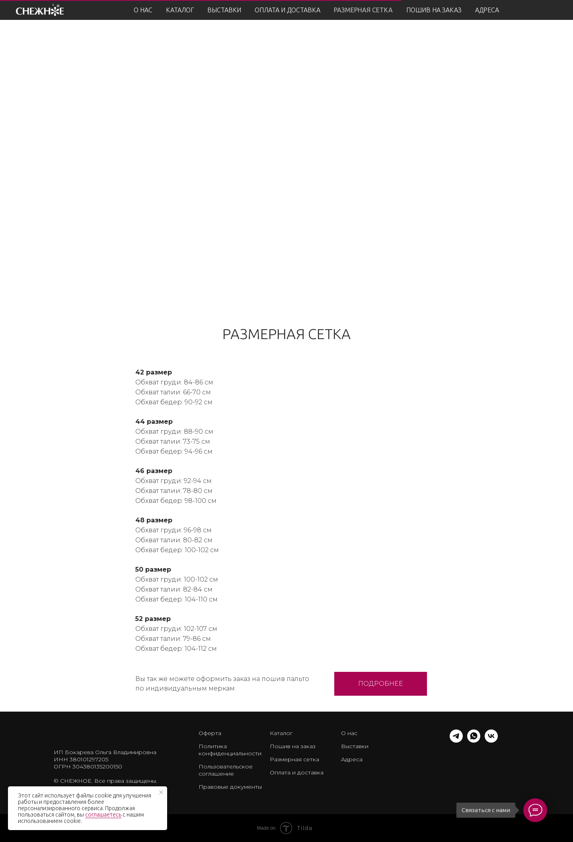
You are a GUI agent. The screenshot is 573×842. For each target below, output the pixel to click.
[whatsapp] (473, 740)
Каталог (281, 733)
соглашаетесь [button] (103, 814)
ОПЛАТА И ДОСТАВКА (287, 10)
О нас (349, 733)
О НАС (143, 10)
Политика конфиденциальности (230, 750)
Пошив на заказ (293, 746)
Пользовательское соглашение (226, 770)
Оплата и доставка (297, 772)
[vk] (491, 740)
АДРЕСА (487, 10)
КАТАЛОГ (180, 10)
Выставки (354, 746)
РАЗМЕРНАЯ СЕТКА (363, 10)
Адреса (352, 759)
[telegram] (456, 740)
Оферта (210, 733)
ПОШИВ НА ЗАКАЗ (434, 10)
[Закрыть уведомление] (161, 792)
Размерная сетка (294, 759)
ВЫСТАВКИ (224, 10)
